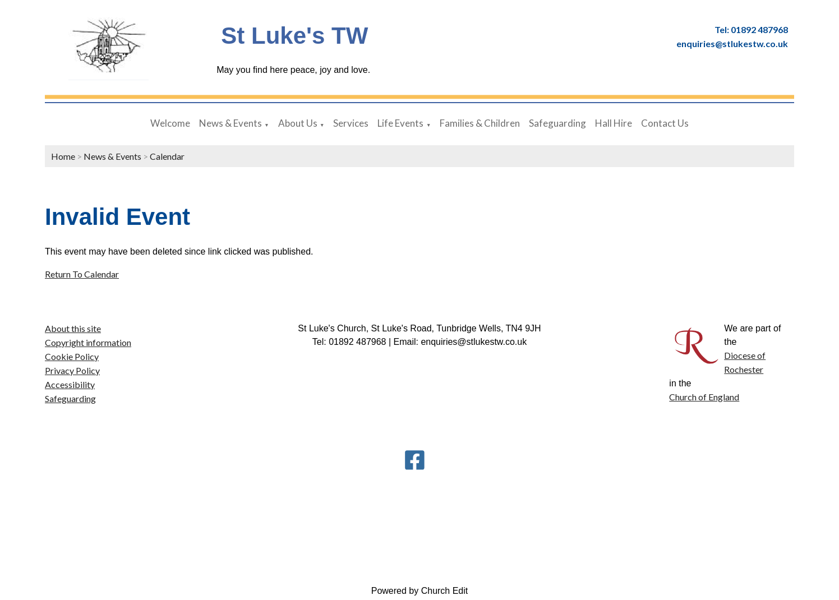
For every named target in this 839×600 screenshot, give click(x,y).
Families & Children (480, 123)
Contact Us (665, 123)
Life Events (400, 123)
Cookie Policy (72, 356)
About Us (297, 123)
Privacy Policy (72, 370)
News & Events (230, 123)
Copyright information (88, 342)
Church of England (704, 396)
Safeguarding (557, 123)
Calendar (167, 156)
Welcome (170, 123)
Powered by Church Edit (419, 591)
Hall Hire (613, 123)
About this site (73, 328)
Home (63, 156)
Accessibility (70, 384)
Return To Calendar (82, 274)
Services (350, 123)
